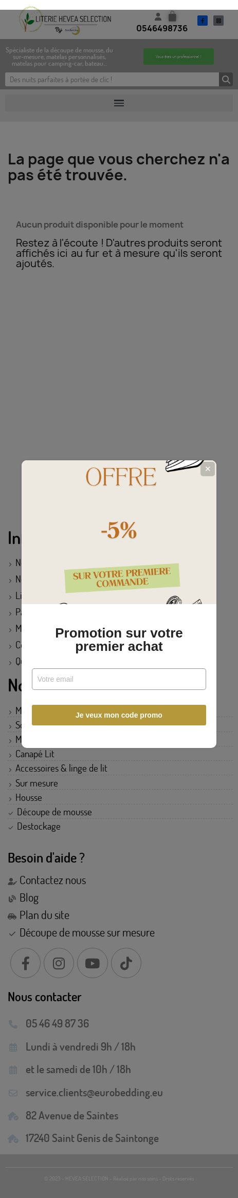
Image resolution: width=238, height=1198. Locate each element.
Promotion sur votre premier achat (118, 635)
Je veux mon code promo (119, 710)
